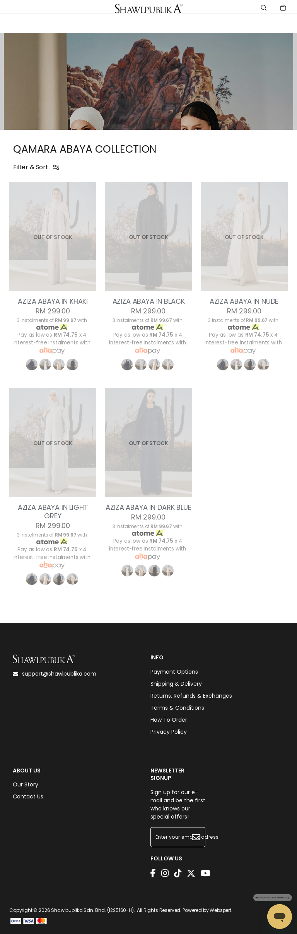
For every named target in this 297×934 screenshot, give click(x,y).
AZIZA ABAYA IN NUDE (244, 301)
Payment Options (174, 672)
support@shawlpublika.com (54, 674)
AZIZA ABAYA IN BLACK (149, 301)
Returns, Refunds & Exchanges (191, 696)
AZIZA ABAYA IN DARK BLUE (148, 507)
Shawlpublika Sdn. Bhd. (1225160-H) (92, 910)
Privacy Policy (168, 732)
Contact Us (28, 796)
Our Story (25, 784)
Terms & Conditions (177, 708)
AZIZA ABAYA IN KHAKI (53, 301)
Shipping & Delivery (176, 684)
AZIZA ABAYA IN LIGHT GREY (53, 511)
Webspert (220, 910)
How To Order (168, 720)
